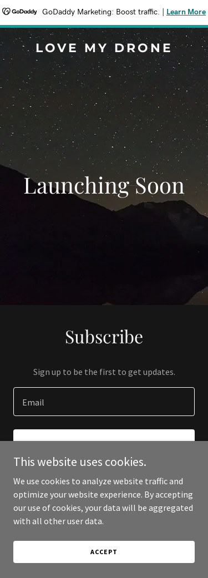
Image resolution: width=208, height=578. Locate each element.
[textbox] (104, 401)
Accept (103, 551)
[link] (104, 48)
